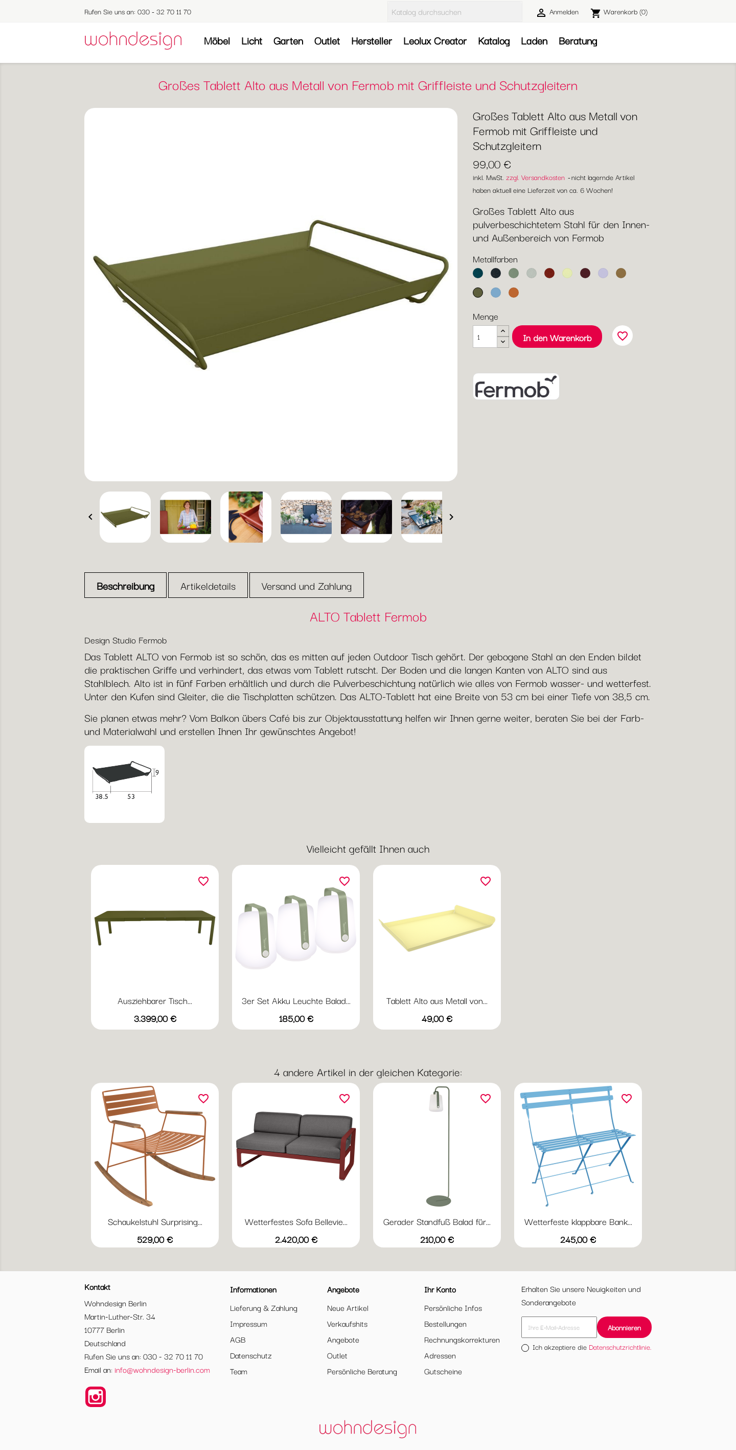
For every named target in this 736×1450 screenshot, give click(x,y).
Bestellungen (445, 1323)
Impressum (248, 1323)
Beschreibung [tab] (125, 585)
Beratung (578, 40)
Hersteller (371, 40)
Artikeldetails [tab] (208, 585)
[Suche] (455, 11)
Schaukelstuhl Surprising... (155, 1221)
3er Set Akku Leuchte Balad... (296, 1000)
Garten (288, 40)
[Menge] (485, 336)
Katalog (494, 40)
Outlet (327, 40)
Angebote (343, 1339)
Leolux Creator (435, 40)
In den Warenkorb (557, 337)
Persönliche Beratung (362, 1371)
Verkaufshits (347, 1323)
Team (238, 1371)
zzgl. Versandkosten (535, 177)
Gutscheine (443, 1371)
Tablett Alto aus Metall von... (437, 1000)
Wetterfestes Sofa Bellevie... (296, 1221)
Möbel (217, 40)
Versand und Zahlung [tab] (307, 585)
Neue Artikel (348, 1307)
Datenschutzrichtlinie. (620, 1346)
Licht (251, 40)
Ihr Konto (440, 1289)
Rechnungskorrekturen (462, 1339)
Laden (534, 40)
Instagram (95, 1397)
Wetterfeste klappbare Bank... (578, 1221)
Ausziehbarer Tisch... (155, 1000)
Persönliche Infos (453, 1307)
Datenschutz (251, 1355)
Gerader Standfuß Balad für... (437, 1221)
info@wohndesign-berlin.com (162, 1369)
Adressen (440, 1355)
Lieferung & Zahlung (263, 1307)
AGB (237, 1339)
